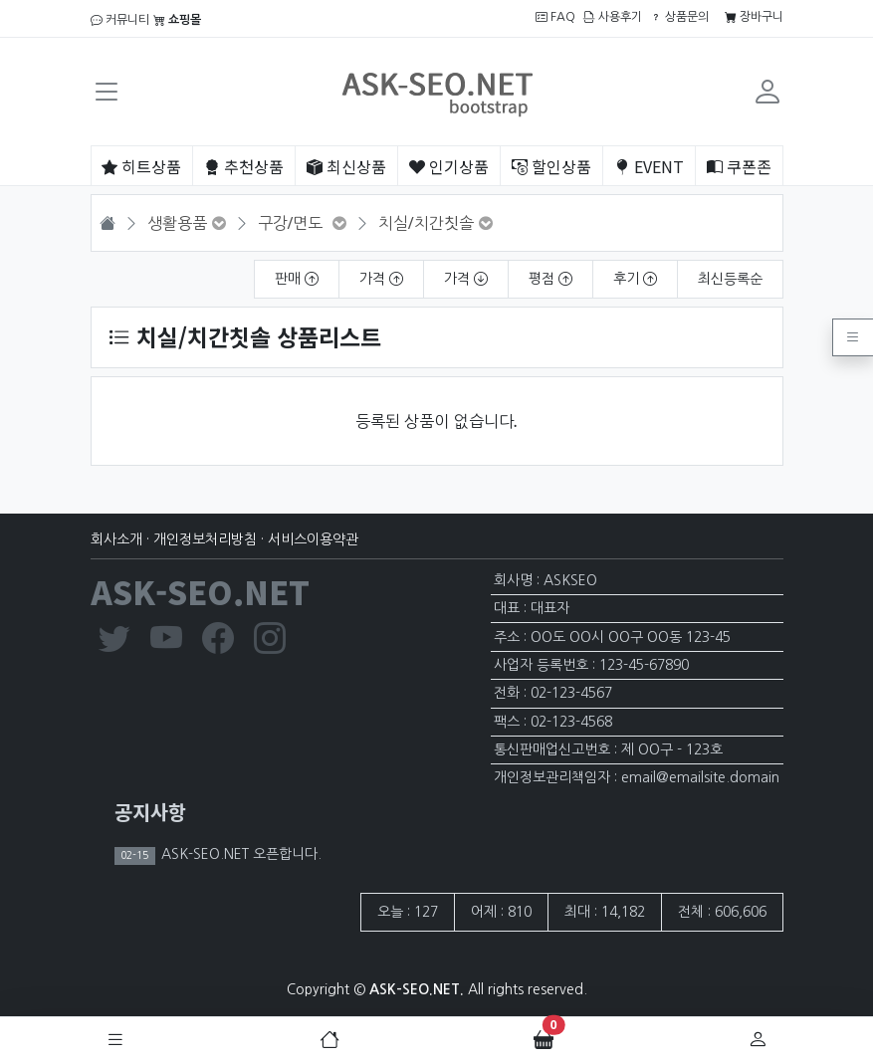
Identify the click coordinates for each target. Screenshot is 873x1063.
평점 (550, 279)
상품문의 (679, 17)
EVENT (649, 166)
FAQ (555, 17)
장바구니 (754, 17)
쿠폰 (739, 166)
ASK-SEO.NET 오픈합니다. (239, 854)
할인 (551, 166)
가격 (381, 279)
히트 (141, 166)
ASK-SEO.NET (200, 591)
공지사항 (150, 811)
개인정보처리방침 (205, 539)
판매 (297, 279)
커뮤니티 (120, 20)
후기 (635, 279)
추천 (244, 166)
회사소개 (116, 539)
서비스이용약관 (313, 539)
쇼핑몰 (177, 20)
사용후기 (612, 17)
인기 (449, 166)
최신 (346, 166)
